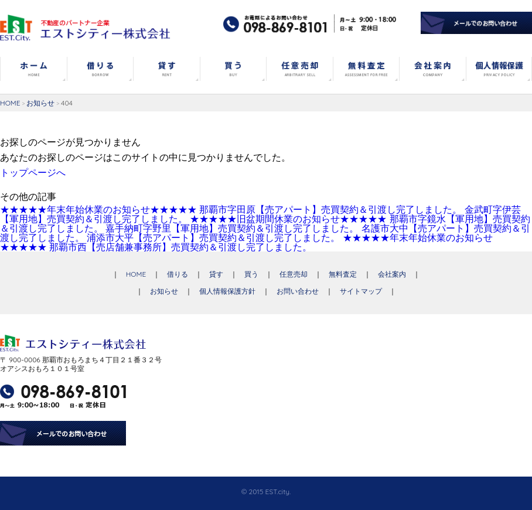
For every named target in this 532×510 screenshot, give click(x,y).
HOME (10, 102)
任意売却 (293, 274)
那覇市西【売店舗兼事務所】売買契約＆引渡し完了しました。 (180, 247)
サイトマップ (361, 291)
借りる (177, 274)
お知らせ (40, 102)
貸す (216, 274)
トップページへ (33, 172)
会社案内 (392, 274)
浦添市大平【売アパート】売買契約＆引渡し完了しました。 (213, 237)
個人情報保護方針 (227, 291)
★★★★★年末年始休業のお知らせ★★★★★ (98, 209)
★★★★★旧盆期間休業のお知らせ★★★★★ (288, 219)
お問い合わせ (298, 291)
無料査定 (343, 274)
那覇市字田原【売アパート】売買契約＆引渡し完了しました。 (330, 209)
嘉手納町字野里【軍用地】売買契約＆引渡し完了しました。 (232, 228)
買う (251, 274)
